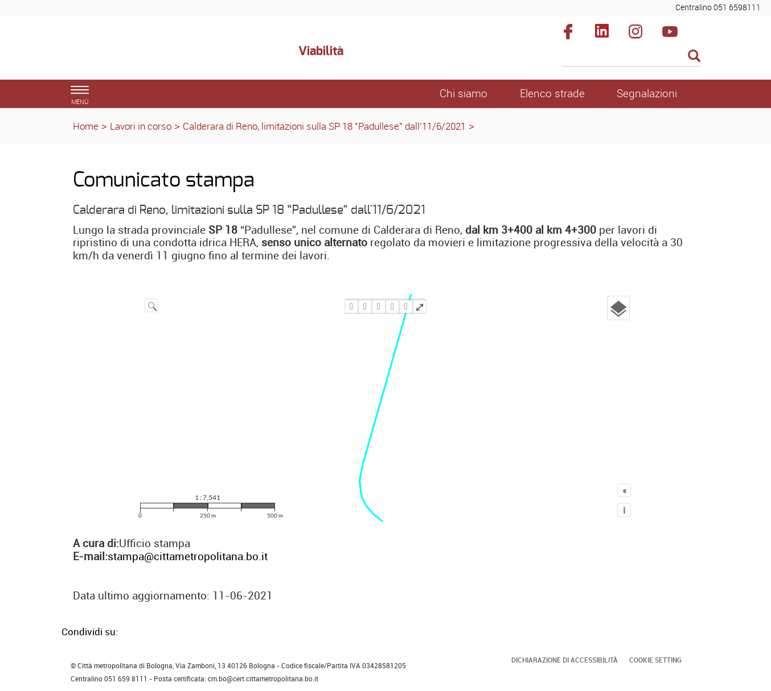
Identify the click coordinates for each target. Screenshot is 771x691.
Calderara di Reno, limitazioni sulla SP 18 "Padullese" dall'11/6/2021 (324, 126)
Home (86, 126)
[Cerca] (631, 57)
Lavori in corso (140, 126)
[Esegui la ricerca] (694, 56)
